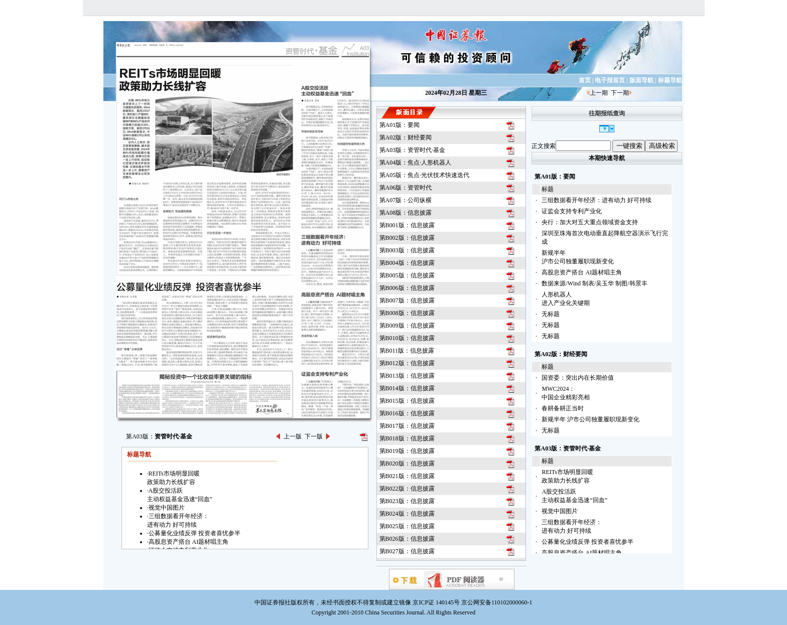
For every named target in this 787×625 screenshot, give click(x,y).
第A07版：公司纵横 (405, 200)
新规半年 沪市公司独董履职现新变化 (590, 419)
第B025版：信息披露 (407, 526)
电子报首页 (610, 80)
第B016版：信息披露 (407, 413)
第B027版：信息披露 (407, 551)
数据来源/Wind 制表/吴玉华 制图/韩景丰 (594, 283)
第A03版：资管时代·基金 (412, 149)
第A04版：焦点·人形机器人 (415, 162)
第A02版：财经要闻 (405, 137)
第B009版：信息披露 (407, 325)
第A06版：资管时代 (405, 187)
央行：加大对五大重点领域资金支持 (590, 222)
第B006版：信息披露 (407, 287)
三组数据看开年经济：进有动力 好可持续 (596, 200)
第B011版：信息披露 (407, 350)
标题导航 (670, 80)
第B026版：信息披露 (407, 538)
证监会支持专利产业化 (572, 211)
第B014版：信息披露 (407, 388)
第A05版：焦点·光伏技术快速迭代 (424, 175)
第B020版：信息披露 (407, 463)
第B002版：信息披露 (407, 237)
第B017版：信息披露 (407, 425)
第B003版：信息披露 (407, 250)
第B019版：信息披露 (407, 450)
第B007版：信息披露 (407, 300)
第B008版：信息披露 (407, 313)
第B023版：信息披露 (407, 501)
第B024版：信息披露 (407, 513)
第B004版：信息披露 (407, 262)
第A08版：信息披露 (405, 212)
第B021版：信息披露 (407, 476)
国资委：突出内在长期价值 (578, 377)
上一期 (599, 92)
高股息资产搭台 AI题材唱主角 (582, 272)
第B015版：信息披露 (407, 400)
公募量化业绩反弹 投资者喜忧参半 (587, 541)
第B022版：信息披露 (407, 488)
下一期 (620, 92)
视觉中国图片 (560, 511)
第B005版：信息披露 (407, 275)
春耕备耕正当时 (563, 408)
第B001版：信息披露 (407, 225)
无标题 (551, 314)
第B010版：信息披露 (407, 338)
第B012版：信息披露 (407, 363)
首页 (585, 80)
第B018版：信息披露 (407, 438)
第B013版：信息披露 (407, 375)
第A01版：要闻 (399, 124)
